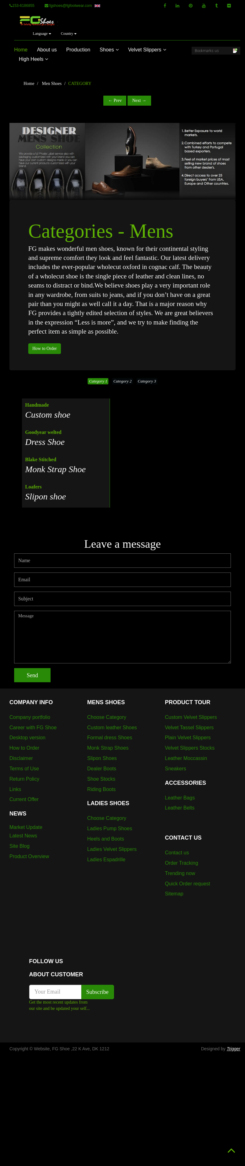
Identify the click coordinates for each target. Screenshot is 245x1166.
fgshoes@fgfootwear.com (72, 5)
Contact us (177, 852)
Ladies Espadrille (106, 859)
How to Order (44, 348)
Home (21, 49)
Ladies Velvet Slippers (112, 849)
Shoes (109, 49)
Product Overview (29, 856)
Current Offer (24, 799)
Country (69, 33)
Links (15, 789)
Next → (139, 100)
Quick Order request (187, 883)
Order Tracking (181, 863)
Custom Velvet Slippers (191, 717)
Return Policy (24, 779)
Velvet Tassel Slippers (189, 727)
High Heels (33, 59)
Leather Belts (179, 807)
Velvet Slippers (147, 49)
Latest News (23, 835)
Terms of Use (24, 768)
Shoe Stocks (101, 779)
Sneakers (175, 768)
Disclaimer (21, 758)
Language (42, 33)
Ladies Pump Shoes (109, 828)
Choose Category (107, 717)
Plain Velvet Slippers (188, 737)
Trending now (180, 873)
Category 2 (122, 381)
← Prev (115, 100)
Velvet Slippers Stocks (190, 748)
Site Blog (19, 846)
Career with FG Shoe (33, 727)
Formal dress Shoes (109, 737)
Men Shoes (52, 83)
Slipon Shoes (102, 758)
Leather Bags (180, 797)
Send (32, 675)
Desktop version (27, 737)
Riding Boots (101, 789)
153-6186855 (22, 5)
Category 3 (147, 381)
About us (47, 49)
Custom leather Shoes (112, 727)
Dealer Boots (102, 768)
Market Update (25, 827)
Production (78, 49)
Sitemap (174, 893)
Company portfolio (29, 717)
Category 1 (98, 381)
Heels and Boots (105, 839)
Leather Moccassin (186, 758)
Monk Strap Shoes (108, 748)
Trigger (233, 1048)
